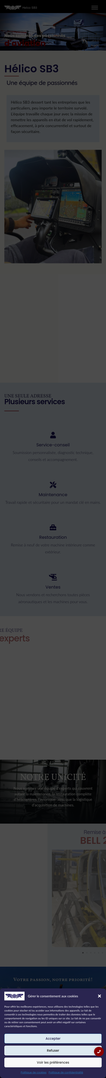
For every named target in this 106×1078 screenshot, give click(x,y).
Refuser (53, 1050)
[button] (99, 996)
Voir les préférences (53, 1062)
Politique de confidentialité (66, 1072)
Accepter (53, 1038)
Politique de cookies (33, 1072)
